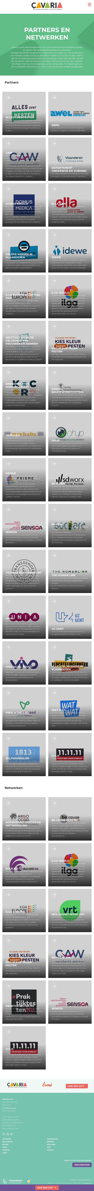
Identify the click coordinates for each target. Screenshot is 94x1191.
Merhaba (13, 435)
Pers (48, 1147)
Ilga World (60, 292)
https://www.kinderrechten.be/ (8, 372)
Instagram (7, 1134)
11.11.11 (55, 755)
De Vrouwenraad (12, 715)
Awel (56, 125)
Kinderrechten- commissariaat (18, 385)
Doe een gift (45, 1187)
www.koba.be (88, 1183)
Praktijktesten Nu (20, 1005)
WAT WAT (58, 710)
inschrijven (82, 1165)
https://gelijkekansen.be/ (8, 234)
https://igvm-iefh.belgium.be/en (8, 326)
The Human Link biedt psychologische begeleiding (70, 578)
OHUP (56, 440)
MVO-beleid (73, 1179)
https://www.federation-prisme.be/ (8, 463)
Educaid (12, 868)
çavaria (47, 6)
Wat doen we (7, 1141)
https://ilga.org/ (54, 280)
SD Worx (58, 483)
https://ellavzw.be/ (54, 189)
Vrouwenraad (17, 712)
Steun (4, 1147)
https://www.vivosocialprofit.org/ (8, 647)
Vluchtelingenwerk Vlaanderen (67, 668)
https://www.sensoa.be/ (8, 509)
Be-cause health (64, 820)
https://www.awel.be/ (54, 97)
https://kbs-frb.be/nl (54, 372)
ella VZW (59, 203)
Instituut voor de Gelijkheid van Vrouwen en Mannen (22, 340)
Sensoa (11, 532)
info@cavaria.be (9, 1108)
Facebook (3, 1134)
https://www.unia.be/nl (8, 601)
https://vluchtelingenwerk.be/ (54, 647)
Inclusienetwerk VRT (68, 914)
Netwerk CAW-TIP (65, 957)
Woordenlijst (52, 1139)
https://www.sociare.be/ (54, 509)
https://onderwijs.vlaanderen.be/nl (54, 143)
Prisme (11, 473)
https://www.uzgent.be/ (54, 601)
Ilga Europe (15, 911)
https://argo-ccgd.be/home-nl (8, 802)
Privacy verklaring (85, 1179)
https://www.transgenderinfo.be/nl (8, 555)
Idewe (56, 257)
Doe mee (5, 1144)
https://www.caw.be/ (8, 143)
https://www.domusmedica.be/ (8, 189)
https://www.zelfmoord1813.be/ (8, 738)
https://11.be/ (54, 738)
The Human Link (63, 575)
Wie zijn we (6, 1139)
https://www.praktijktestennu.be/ (8, 986)
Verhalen (6, 1150)
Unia (9, 618)
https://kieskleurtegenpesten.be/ (54, 326)
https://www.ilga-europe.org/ (8, 280)
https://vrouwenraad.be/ (8, 692)
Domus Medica (17, 203)
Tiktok (11, 1134)
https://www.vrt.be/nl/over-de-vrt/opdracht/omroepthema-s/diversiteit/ (54, 894)
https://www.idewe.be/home (54, 234)
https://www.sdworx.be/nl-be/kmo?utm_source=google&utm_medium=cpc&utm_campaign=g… (54, 463)
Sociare (58, 524)
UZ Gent (58, 628)
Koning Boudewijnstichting (68, 390)
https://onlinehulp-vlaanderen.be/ (54, 418)
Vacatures (51, 1144)
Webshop (50, 1141)
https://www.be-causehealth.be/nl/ (54, 802)
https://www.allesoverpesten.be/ (8, 97)
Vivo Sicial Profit (19, 666)
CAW (9, 152)
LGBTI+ (4, 1152)
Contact (50, 1150)
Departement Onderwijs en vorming (69, 169)
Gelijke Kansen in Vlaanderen (19, 256)
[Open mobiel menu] (89, 5)
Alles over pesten (20, 117)
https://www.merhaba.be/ (8, 418)
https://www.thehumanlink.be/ (54, 555)
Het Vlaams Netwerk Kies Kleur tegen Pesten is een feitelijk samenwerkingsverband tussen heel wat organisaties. (69, 356)
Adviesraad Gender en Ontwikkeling (23, 824)
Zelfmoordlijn (17, 758)
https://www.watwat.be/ (54, 692)
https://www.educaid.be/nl (8, 848)
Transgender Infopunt (24, 572)
